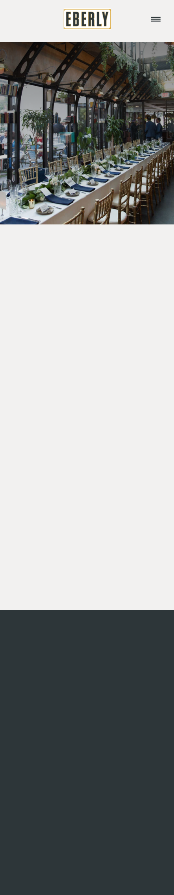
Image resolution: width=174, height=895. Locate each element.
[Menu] (156, 19)
